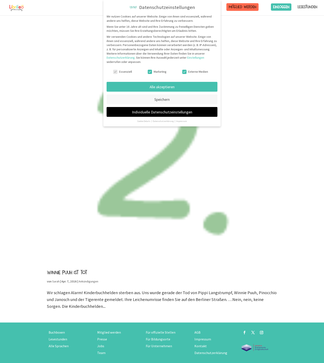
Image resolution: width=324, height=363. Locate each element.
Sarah (55, 281)
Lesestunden (307, 7)
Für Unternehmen (159, 346)
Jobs (100, 346)
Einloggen (281, 7)
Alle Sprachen (59, 346)
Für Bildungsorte (158, 339)
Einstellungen (195, 57)
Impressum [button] (181, 121)
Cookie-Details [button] (144, 121)
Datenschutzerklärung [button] (163, 121)
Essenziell (122, 71)
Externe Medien (195, 71)
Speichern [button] (162, 99)
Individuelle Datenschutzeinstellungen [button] (162, 111)
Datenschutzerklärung (210, 353)
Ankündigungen (88, 281)
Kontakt (200, 346)
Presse (102, 339)
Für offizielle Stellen (160, 332)
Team (101, 353)
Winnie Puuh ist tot (67, 272)
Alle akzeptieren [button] (162, 86)
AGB (197, 332)
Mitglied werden (242, 7)
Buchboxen (57, 332)
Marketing (157, 71)
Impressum (202, 339)
